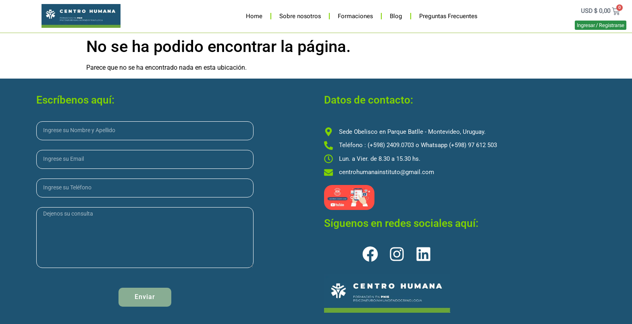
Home (254, 16)
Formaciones (355, 16)
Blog (396, 16)
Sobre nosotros (300, 16)
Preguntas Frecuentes (448, 16)
